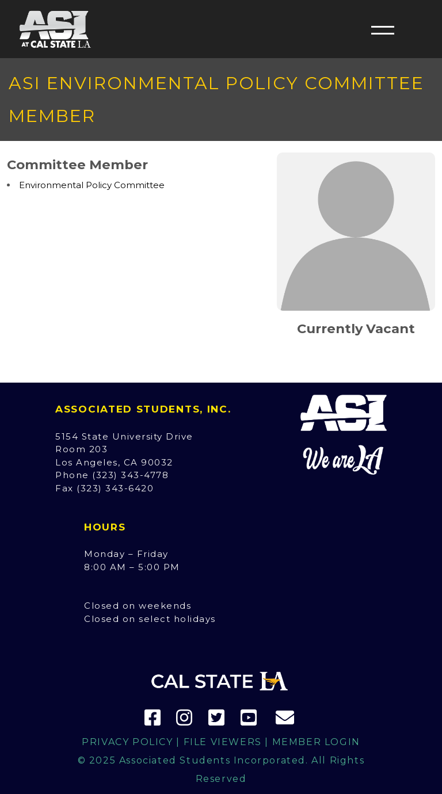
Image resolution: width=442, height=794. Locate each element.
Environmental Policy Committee (92, 185)
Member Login (316, 741)
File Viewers (223, 741)
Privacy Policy (127, 741)
